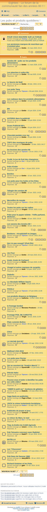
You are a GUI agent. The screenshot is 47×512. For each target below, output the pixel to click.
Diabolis (10, 275)
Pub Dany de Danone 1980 (18, 456)
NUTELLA (11, 439)
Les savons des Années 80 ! (19, 224)
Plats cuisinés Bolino (16, 322)
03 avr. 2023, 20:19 (35, 235)
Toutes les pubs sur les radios (20, 208)
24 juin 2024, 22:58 (34, 101)
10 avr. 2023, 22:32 (34, 176)
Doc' (23, 161)
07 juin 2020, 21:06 (35, 291)
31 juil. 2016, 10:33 (35, 434)
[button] (32, 28)
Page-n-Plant (26, 398)
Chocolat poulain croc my (18, 135)
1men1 (24, 427)
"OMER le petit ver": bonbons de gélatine (25, 389)
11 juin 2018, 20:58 (37, 367)
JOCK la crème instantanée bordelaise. (24, 403)
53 (39, 52)
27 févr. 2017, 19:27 (33, 420)
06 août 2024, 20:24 (36, 91)
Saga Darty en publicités (17, 396)
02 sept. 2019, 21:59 (36, 343)
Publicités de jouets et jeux (18, 411)
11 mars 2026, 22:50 (35, 65)
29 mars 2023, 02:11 (35, 255)
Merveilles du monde (16, 200)
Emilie (24, 48)
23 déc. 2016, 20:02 (35, 427)
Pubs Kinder (12, 167)
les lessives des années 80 (18, 150)
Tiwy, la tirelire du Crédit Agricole (21, 425)
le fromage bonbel (15, 306)
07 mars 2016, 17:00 (36, 451)
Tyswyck (25, 353)
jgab (23, 465)
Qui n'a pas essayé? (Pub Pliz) (20, 243)
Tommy (24, 39)
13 (36, 131)
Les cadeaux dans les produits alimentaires (26, 99)
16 (44, 131)
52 (36, 52)
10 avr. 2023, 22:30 (34, 183)
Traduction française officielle (21, 508)
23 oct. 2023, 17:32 (35, 151)
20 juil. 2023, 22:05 (33, 161)
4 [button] (29, 28)
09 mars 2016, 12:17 (36, 441)
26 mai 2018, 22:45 (35, 374)
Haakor (24, 405)
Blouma (24, 441)
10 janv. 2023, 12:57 (34, 269)
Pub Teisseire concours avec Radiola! (23, 432)
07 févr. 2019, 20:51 (36, 353)
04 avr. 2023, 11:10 (35, 209)
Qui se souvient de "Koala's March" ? (23, 365)
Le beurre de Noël (15, 82)
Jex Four (11, 253)
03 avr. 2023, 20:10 (35, 245)
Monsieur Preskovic (29, 308)
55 (44, 52)
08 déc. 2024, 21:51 (34, 84)
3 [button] (26, 28)
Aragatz (24, 209)
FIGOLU (10, 289)
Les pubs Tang (13, 89)
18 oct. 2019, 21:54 (34, 317)
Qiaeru (32, 508)
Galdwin (25, 451)
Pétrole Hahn (12, 373)
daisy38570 (26, 458)
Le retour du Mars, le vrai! (18, 418)
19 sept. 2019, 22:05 (38, 333)
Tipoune (25, 91)
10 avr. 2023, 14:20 (34, 192)
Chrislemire (26, 144)
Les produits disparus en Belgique (22, 296)
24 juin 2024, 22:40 (34, 120)
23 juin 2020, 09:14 (33, 284)
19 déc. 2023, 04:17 (38, 144)
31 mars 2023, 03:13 (35, 48)
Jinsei (24, 324)
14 (39, 131)
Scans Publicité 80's (16, 126)
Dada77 (24, 434)
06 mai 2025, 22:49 (34, 74)
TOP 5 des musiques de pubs (19, 143)
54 (42, 52)
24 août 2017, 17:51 (36, 412)
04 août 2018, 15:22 (34, 360)
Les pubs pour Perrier (16, 358)
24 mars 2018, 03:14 (36, 391)
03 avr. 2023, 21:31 (34, 226)
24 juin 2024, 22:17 (34, 127)
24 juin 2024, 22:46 (34, 110)
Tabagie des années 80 (17, 191)
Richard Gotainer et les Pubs (19, 464)
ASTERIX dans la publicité (18, 118)
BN (8, 109)
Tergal (24, 317)
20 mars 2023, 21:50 (35, 262)
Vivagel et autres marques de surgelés (23, 267)
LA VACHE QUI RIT (15, 341)
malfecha (25, 298)
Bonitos (10, 174)
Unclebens (25, 333)
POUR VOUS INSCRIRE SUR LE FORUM (24, 37)
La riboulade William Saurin (19, 282)
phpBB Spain (25, 510)
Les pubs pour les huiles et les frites (23, 181)
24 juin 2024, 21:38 (34, 137)
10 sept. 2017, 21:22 (35, 405)
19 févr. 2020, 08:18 (36, 298)
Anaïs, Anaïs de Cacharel (18, 260)
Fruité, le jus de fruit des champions (22, 159)
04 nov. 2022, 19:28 (36, 276)
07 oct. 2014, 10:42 (33, 465)
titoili (23, 269)
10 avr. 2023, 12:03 (35, 202)
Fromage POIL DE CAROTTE (19, 315)
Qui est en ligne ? (8, 484)
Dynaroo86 (26, 367)
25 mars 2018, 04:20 (36, 384)
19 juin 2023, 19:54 (33, 168)
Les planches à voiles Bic (18, 72)
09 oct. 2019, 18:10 (34, 324)
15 (42, 131)
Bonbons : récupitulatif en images (21, 234)
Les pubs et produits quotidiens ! (20, 20)
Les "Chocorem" (14, 449)
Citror (9, 332)
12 (36, 239)
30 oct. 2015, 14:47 (37, 458)
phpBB (18, 507)
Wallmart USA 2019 (15, 351)
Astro (24, 360)
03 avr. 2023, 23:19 (34, 218)
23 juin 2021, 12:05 (35, 39)
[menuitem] (6, 11)
